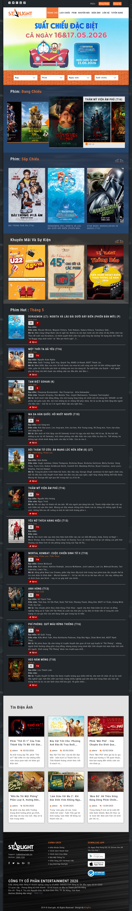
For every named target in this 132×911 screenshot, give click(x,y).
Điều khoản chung (56, 847)
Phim (74, 13)
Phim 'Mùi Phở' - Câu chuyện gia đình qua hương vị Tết (101, 742)
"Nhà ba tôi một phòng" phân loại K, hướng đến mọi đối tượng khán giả (24, 798)
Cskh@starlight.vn (24, 854)
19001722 (38, 893)
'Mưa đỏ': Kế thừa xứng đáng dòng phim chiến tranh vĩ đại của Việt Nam (105, 798)
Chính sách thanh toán (58, 851)
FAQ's (92, 4)
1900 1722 (20, 857)
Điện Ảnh (96, 13)
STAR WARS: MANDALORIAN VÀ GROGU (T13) (102, 227)
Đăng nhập (104, 4)
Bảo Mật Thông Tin (56, 857)
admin (14, 750)
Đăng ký (117, 4)
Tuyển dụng (117, 13)
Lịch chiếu (64, 13)
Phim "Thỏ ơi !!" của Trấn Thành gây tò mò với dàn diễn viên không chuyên (25, 742)
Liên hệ (106, 13)
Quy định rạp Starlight (58, 864)
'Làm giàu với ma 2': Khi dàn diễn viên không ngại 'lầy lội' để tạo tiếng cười (65, 798)
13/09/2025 (67, 806)
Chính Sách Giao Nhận (58, 854)
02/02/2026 (27, 750)
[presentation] (117, 160)
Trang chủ (52, 13)
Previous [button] (50, 122)
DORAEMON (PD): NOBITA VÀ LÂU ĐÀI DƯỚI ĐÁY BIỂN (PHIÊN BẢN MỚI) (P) (64, 227)
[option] (35, 118)
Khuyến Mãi (84, 13)
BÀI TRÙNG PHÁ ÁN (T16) (21, 225)
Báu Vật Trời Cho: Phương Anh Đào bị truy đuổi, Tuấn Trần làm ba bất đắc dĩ (65, 742)
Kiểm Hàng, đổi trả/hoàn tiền (61, 861)
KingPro (87, 907)
